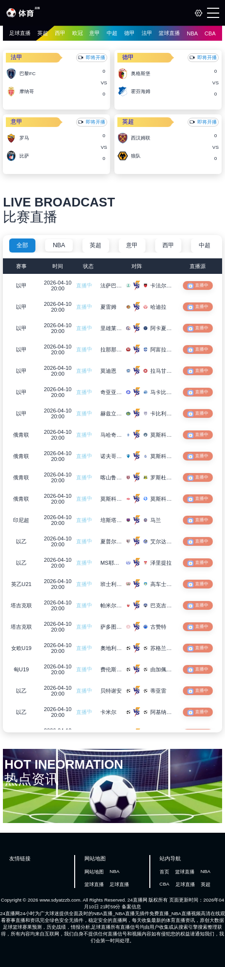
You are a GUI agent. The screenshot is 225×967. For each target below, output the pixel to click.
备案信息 (131, 906)
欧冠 (77, 33)
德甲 (129, 33)
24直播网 (137, 900)
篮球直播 (169, 33)
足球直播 (20, 33)
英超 (42, 33)
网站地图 (94, 871)
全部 (22, 245)
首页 (164, 871)
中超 (112, 33)
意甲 (94, 33)
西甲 (60, 33)
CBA (210, 33)
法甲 (147, 33)
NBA (192, 33)
